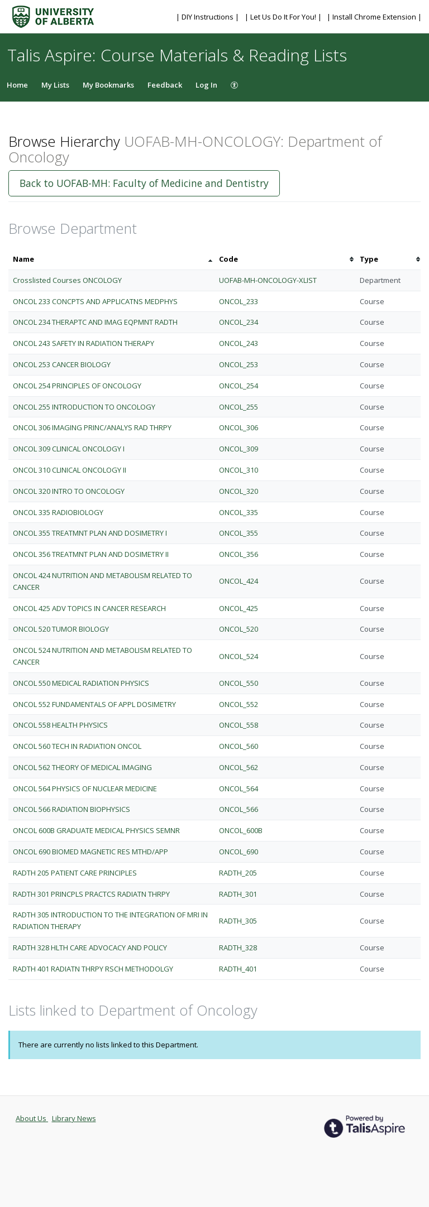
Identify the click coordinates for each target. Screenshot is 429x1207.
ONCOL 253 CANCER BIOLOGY (62, 364)
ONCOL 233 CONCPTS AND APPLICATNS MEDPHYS (95, 301)
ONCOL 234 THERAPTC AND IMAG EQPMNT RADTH (95, 322)
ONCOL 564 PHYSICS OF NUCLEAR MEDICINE (85, 788)
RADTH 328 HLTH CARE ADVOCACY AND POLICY (90, 947)
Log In (206, 85)
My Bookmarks (108, 85)
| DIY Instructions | (208, 17)
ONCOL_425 (238, 608)
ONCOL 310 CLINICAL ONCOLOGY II (69, 470)
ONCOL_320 (238, 491)
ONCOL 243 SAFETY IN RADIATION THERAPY (83, 343)
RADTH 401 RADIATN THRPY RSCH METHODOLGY (93, 969)
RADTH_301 (238, 894)
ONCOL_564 (238, 788)
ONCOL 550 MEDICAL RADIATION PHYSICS (81, 683)
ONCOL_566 (238, 809)
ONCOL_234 (238, 322)
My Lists (55, 85)
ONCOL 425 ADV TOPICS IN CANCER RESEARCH (89, 608)
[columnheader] (111, 259)
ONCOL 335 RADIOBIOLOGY (58, 512)
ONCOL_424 (238, 581)
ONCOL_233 (238, 301)
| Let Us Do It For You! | (284, 17)
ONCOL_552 (238, 704)
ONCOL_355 (238, 533)
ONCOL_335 (238, 512)
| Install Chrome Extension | (374, 17)
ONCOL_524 (238, 656)
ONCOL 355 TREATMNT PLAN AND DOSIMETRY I (90, 533)
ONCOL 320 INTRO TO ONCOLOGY (69, 491)
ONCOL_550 (238, 683)
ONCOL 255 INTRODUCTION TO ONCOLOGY (84, 407)
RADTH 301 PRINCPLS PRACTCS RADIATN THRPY (91, 894)
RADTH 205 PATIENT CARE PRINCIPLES (75, 873)
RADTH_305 (238, 921)
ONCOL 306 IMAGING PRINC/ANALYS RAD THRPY (92, 427)
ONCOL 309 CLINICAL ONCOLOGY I (69, 449)
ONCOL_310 (238, 470)
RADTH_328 (238, 947)
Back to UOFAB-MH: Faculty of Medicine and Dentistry (144, 183)
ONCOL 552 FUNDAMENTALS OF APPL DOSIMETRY (94, 704)
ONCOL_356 (238, 554)
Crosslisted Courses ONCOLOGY (67, 280)
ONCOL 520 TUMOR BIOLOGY (61, 629)
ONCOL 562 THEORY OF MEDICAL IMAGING (82, 767)
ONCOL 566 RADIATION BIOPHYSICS (71, 809)
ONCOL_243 (238, 343)
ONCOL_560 (238, 746)
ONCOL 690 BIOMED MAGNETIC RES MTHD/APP (90, 852)
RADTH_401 (238, 969)
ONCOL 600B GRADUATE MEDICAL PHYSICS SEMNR (96, 830)
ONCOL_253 (238, 364)
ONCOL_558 (238, 725)
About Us (32, 1118)
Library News (74, 1118)
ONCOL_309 (238, 449)
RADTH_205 (238, 873)
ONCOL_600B (241, 830)
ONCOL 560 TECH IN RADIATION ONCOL (77, 746)
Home (17, 85)
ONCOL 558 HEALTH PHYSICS (60, 725)
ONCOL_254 (238, 386)
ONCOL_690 (238, 852)
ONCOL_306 (238, 427)
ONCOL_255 (238, 407)
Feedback (164, 85)
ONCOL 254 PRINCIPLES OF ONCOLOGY (77, 386)
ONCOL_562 (238, 767)
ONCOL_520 (238, 629)
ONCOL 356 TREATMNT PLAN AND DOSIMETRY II (91, 554)
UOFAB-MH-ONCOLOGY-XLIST (268, 280)
